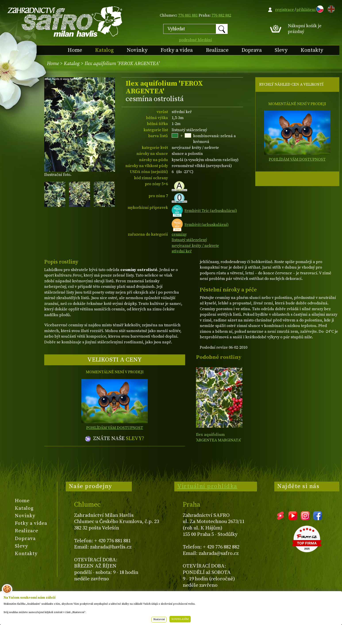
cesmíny (179, 234)
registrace (284, 9)
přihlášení (306, 9)
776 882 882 (221, 15)
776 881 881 (188, 15)
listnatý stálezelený (189, 239)
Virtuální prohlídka (207, 486)
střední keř (182, 251)
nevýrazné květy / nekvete (195, 245)
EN (330, 8)
